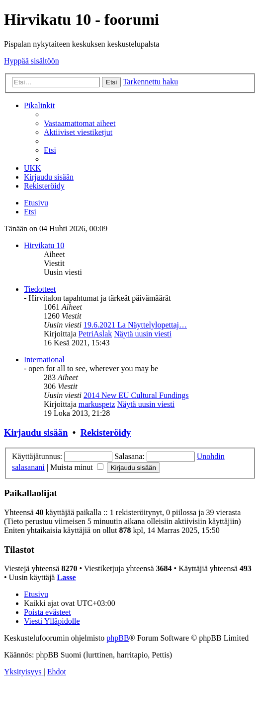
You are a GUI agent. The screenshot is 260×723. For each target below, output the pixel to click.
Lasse (66, 577)
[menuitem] (79, 123)
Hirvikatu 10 (44, 245)
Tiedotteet (40, 289)
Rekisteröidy (106, 432)
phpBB (117, 638)
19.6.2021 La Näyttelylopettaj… (135, 325)
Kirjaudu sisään (36, 432)
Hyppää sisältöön (31, 61)
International (44, 359)
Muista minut (76, 467)
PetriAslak (95, 333)
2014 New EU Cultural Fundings (136, 395)
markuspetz (97, 404)
